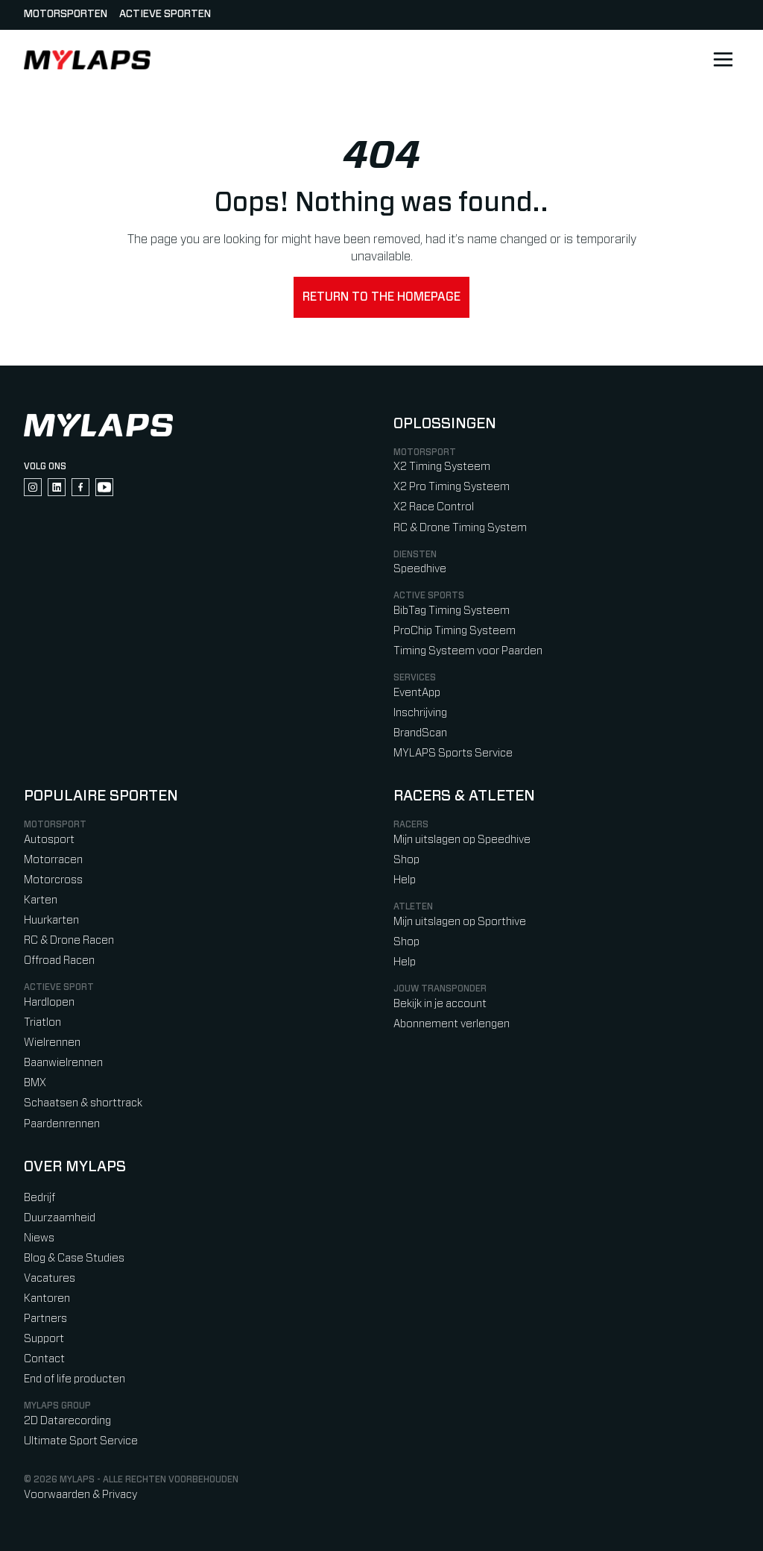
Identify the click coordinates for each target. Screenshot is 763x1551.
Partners (45, 1318)
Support (44, 1338)
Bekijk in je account (440, 1003)
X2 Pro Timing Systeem (451, 486)
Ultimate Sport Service (81, 1441)
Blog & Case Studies (74, 1258)
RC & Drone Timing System (460, 527)
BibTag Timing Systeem (451, 610)
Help (404, 880)
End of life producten (74, 1379)
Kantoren (47, 1298)
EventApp (416, 692)
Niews (39, 1238)
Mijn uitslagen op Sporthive (459, 921)
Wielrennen (52, 1042)
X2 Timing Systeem (441, 466)
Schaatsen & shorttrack (83, 1103)
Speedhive (419, 568)
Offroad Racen (59, 960)
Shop (406, 859)
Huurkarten (51, 920)
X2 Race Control (433, 507)
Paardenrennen (62, 1123)
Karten (40, 900)
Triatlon (42, 1022)
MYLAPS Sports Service (453, 753)
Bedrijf (39, 1197)
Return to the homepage (381, 297)
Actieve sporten (165, 14)
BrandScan (420, 733)
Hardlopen (49, 1002)
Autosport (49, 839)
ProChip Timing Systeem (454, 630)
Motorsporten (65, 14)
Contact (44, 1358)
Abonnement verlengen (451, 1024)
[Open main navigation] (722, 59)
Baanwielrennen (63, 1062)
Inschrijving (420, 712)
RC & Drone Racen (69, 940)
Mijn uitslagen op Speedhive (462, 839)
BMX (35, 1082)
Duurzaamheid (59, 1217)
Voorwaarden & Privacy (80, 1494)
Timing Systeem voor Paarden (467, 651)
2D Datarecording (67, 1420)
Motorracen (53, 859)
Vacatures (49, 1278)
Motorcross (53, 880)
